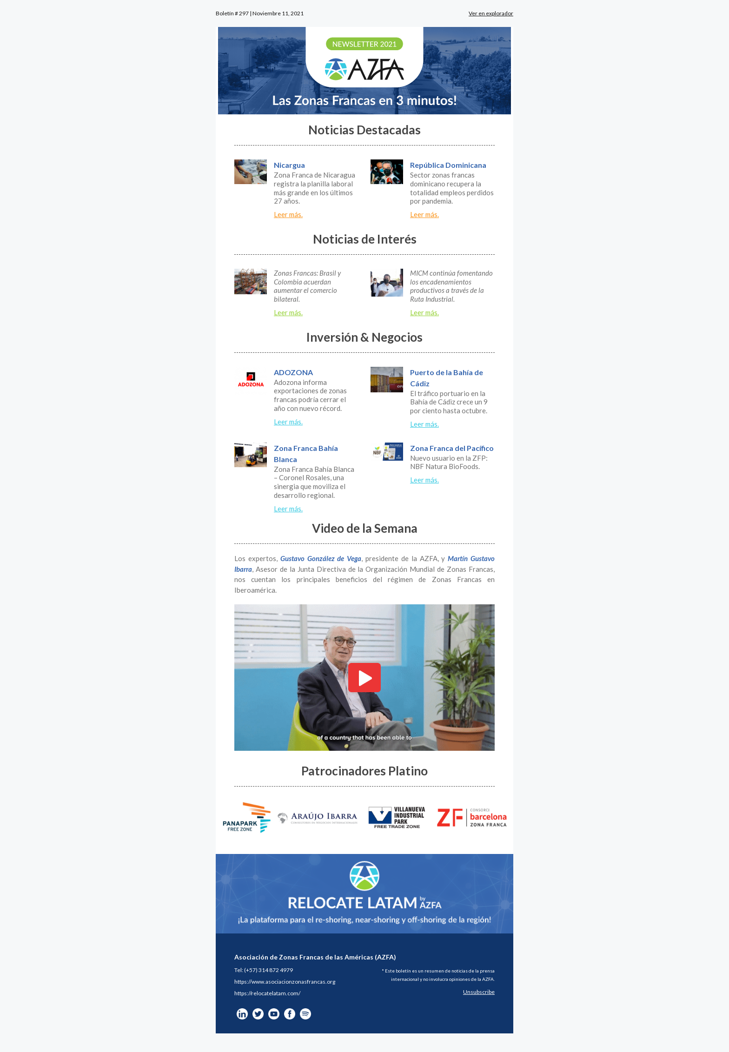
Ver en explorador (491, 13)
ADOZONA (293, 372)
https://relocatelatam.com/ (267, 993)
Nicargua (289, 164)
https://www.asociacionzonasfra (274, 981)
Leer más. (288, 214)
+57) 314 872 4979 (269, 969)
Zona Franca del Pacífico (452, 447)
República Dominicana (448, 164)
